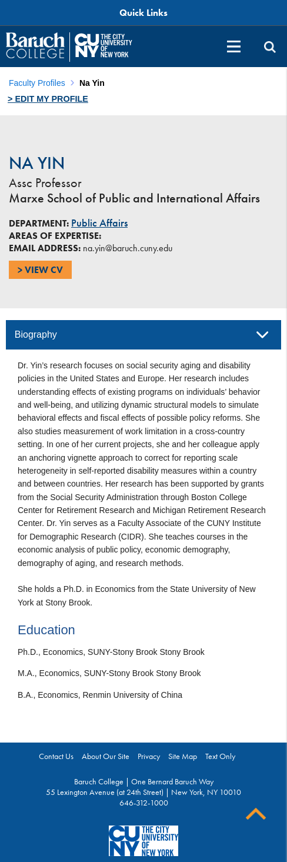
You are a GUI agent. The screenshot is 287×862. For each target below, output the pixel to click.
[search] (270, 47)
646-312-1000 (143, 802)
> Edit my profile (48, 99)
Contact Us (56, 756)
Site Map (182, 756)
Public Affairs (99, 223)
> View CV (40, 270)
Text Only (220, 756)
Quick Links (143, 12)
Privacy (149, 756)
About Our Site (105, 756)
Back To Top (255, 814)
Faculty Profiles (37, 83)
